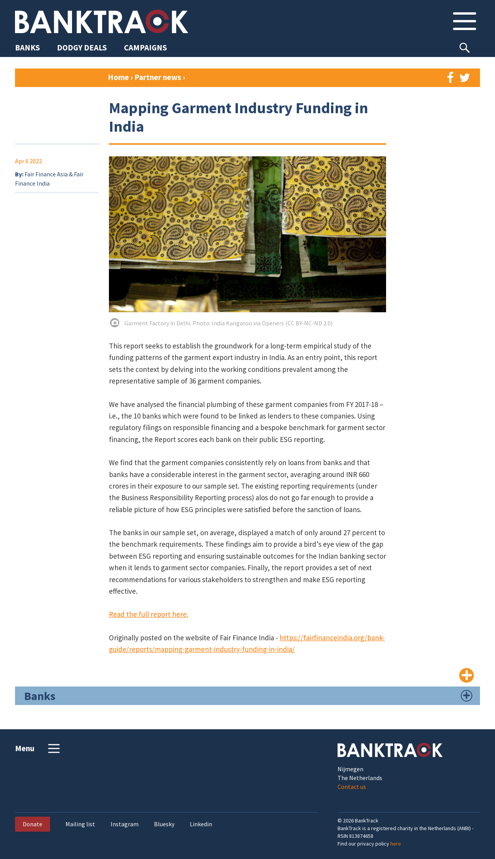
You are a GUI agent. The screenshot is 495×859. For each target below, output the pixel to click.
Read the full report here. (148, 614)
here (395, 843)
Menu (38, 748)
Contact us (352, 786)
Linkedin (201, 824)
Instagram (124, 824)
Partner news (158, 77)
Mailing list (80, 824)
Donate (32, 824)
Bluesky (164, 824)
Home (118, 77)
